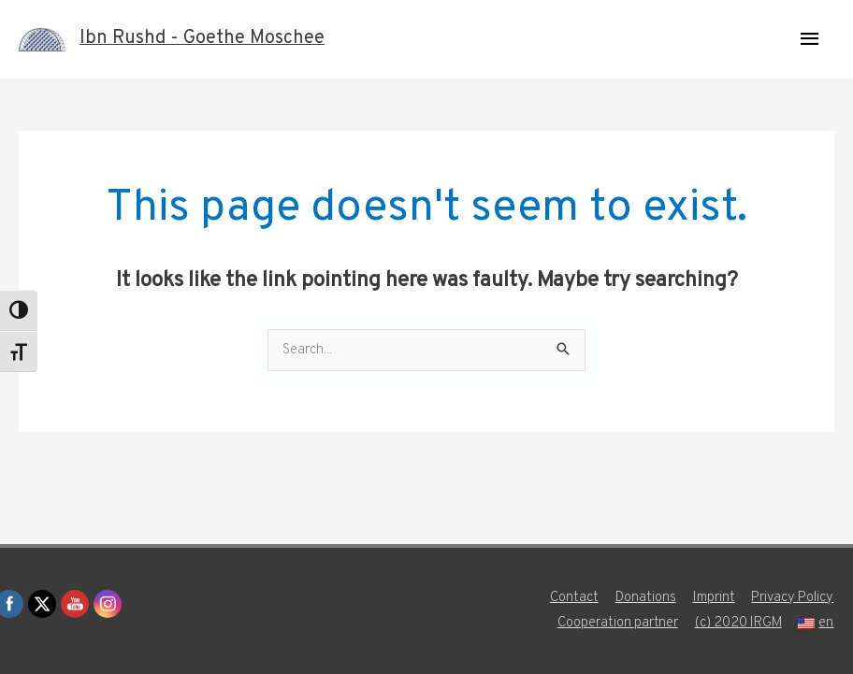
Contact (573, 598)
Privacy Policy (792, 598)
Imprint (713, 598)
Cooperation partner (616, 623)
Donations (644, 598)
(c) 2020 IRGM (738, 623)
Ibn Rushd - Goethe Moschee (202, 39)
